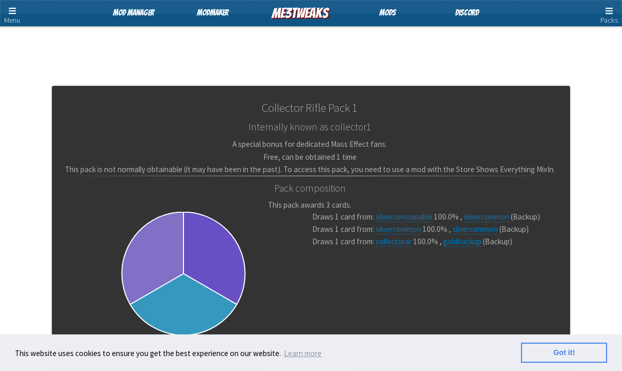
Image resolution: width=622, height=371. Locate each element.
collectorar (394, 241)
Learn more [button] (303, 353)
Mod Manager (133, 12)
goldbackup (462, 241)
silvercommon (486, 217)
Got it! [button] (564, 352)
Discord (467, 12)
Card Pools (312, 49)
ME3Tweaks (300, 13)
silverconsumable (404, 217)
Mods (387, 12)
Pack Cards (372, 49)
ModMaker (212, 12)
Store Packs (252, 49)
